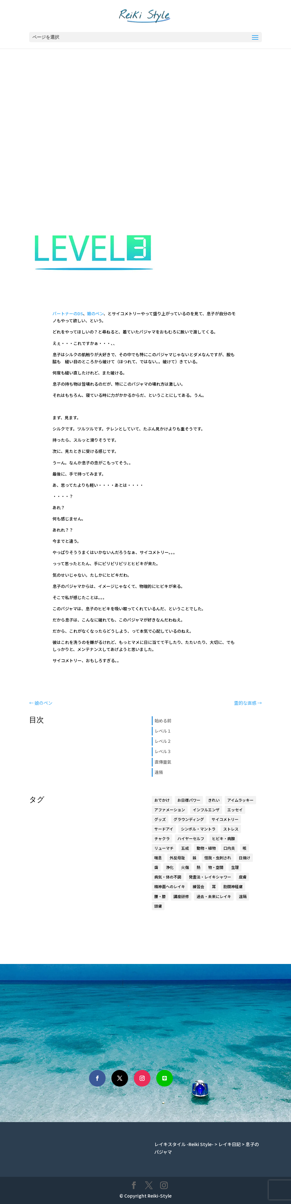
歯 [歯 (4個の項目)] (156, 867)
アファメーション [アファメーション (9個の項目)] (169, 809)
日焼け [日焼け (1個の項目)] (244, 857)
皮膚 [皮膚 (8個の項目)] (243, 876)
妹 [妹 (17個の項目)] (195, 857)
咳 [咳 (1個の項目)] (245, 848)
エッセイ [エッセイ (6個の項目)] (235, 809)
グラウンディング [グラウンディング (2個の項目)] (189, 819)
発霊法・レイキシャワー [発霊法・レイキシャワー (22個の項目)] (210, 876)
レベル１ (163, 731)
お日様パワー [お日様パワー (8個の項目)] (188, 800)
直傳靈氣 (163, 762)
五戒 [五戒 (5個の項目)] (185, 848)
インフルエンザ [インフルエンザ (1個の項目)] (206, 809)
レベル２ (163, 741)
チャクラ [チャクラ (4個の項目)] (162, 838)
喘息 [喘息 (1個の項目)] (158, 857)
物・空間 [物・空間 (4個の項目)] (215, 867)
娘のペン (95, 313)
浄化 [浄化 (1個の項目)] (170, 867)
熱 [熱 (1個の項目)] (198, 867)
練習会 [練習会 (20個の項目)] (198, 886)
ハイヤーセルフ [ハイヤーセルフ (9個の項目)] (190, 838)
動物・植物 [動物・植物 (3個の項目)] (206, 848)
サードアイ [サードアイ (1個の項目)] (163, 828)
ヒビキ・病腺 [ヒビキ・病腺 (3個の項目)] (223, 838)
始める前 (163, 721)
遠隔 (159, 772)
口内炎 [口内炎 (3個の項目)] (229, 848)
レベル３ (163, 751)
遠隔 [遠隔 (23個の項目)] (243, 896)
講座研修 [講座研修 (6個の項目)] (181, 896)
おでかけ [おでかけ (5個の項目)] (162, 800)
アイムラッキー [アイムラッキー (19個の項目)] (240, 800)
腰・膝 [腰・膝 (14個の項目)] (160, 896)
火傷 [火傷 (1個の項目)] (185, 867)
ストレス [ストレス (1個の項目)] (230, 828)
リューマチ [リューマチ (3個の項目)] (164, 848)
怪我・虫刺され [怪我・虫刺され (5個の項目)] (217, 857)
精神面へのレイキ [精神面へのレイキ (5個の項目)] (169, 886)
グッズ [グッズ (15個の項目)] (160, 819)
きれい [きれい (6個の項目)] (214, 800)
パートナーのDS (68, 313)
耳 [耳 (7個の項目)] (214, 886)
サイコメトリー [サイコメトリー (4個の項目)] (225, 819)
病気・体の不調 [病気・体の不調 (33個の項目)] (167, 876)
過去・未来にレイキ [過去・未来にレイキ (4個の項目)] (214, 896)
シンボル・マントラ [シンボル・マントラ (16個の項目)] (198, 828)
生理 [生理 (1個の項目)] (235, 867)
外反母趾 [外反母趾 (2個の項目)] (177, 857)
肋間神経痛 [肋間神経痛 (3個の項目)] (233, 886)
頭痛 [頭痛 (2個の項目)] (158, 906)
